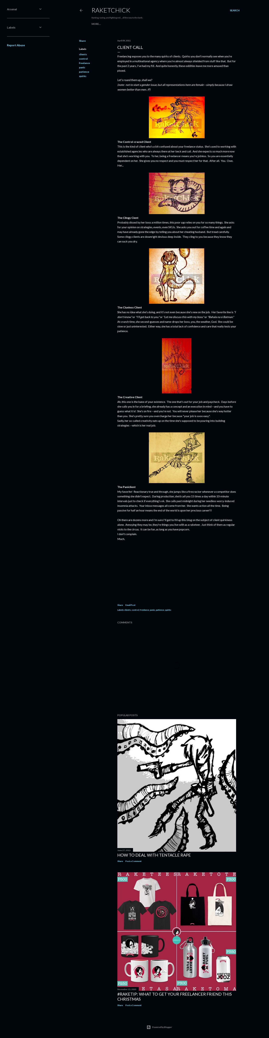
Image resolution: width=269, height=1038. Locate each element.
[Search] (235, 10)
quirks (82, 76)
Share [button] (82, 40)
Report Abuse (16, 45)
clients (83, 54)
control (83, 58)
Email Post (130, 605)
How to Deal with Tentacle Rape (154, 854)
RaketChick (111, 10)
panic (82, 67)
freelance (84, 63)
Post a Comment (133, 861)
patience (84, 71)
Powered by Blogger (159, 1027)
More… (96, 23)
